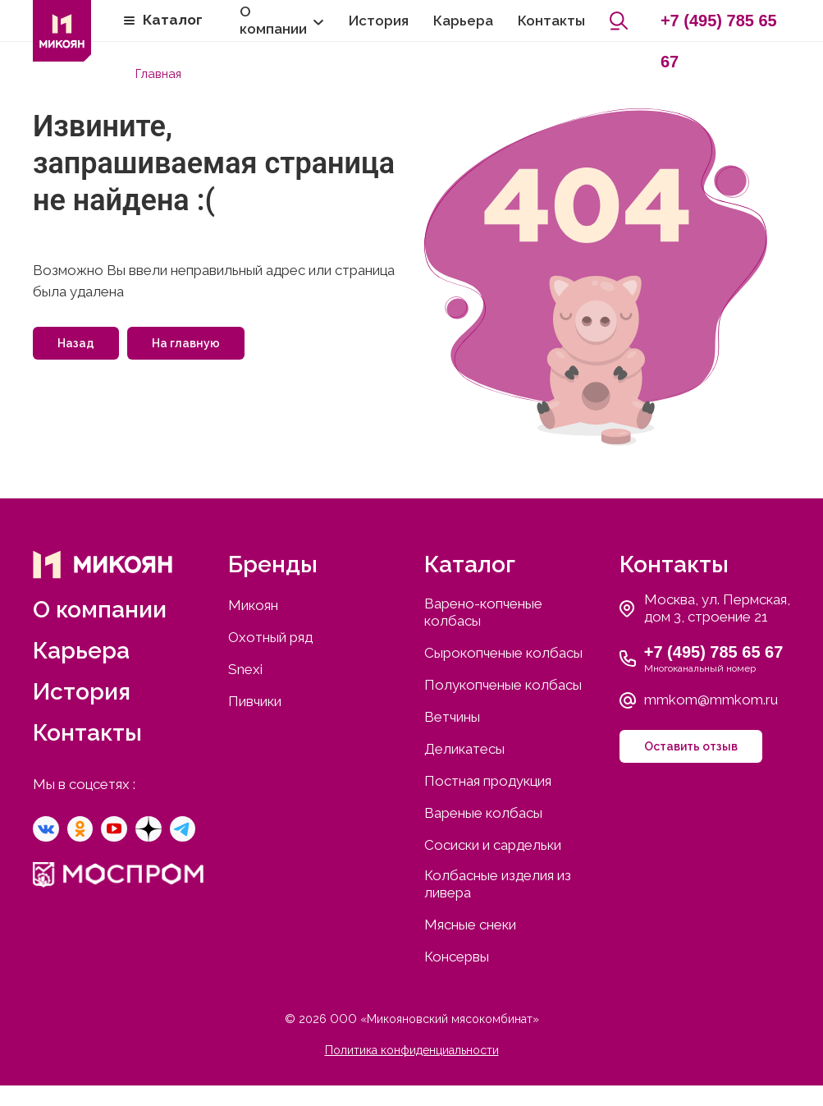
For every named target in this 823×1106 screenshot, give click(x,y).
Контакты (551, 20)
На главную (186, 342)
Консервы (456, 956)
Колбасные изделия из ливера (497, 883)
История (379, 20)
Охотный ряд (270, 636)
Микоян (253, 604)
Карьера (463, 20)
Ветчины (452, 716)
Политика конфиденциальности (412, 1049)
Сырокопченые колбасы (503, 652)
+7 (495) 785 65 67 (719, 26)
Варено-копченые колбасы (483, 611)
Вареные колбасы (483, 812)
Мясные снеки (470, 924)
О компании (273, 20)
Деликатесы (464, 748)
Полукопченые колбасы (503, 684)
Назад (75, 342)
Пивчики (254, 700)
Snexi (245, 668)
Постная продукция (487, 780)
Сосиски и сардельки (492, 844)
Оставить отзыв (691, 745)
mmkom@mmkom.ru (711, 699)
